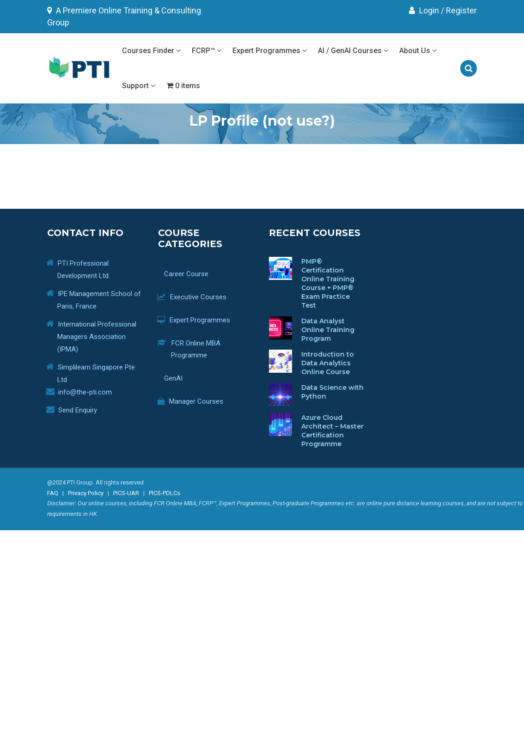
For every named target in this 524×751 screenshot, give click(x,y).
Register (461, 10)
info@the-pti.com (85, 392)
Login (424, 10)
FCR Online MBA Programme (195, 349)
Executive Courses (198, 297)
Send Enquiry (77, 410)
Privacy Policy (86, 493)
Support (138, 85)
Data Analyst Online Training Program (327, 330)
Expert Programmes (269, 50)
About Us (418, 50)
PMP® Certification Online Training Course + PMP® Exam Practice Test (327, 283)
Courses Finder (151, 50)
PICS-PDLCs (164, 493)
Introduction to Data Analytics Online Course (327, 363)
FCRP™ (206, 50)
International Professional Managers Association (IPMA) (96, 336)
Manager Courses (197, 401)
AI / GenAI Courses (353, 50)
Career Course (189, 274)
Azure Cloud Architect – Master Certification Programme (332, 430)
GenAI (177, 378)
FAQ (52, 493)
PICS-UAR (126, 493)
